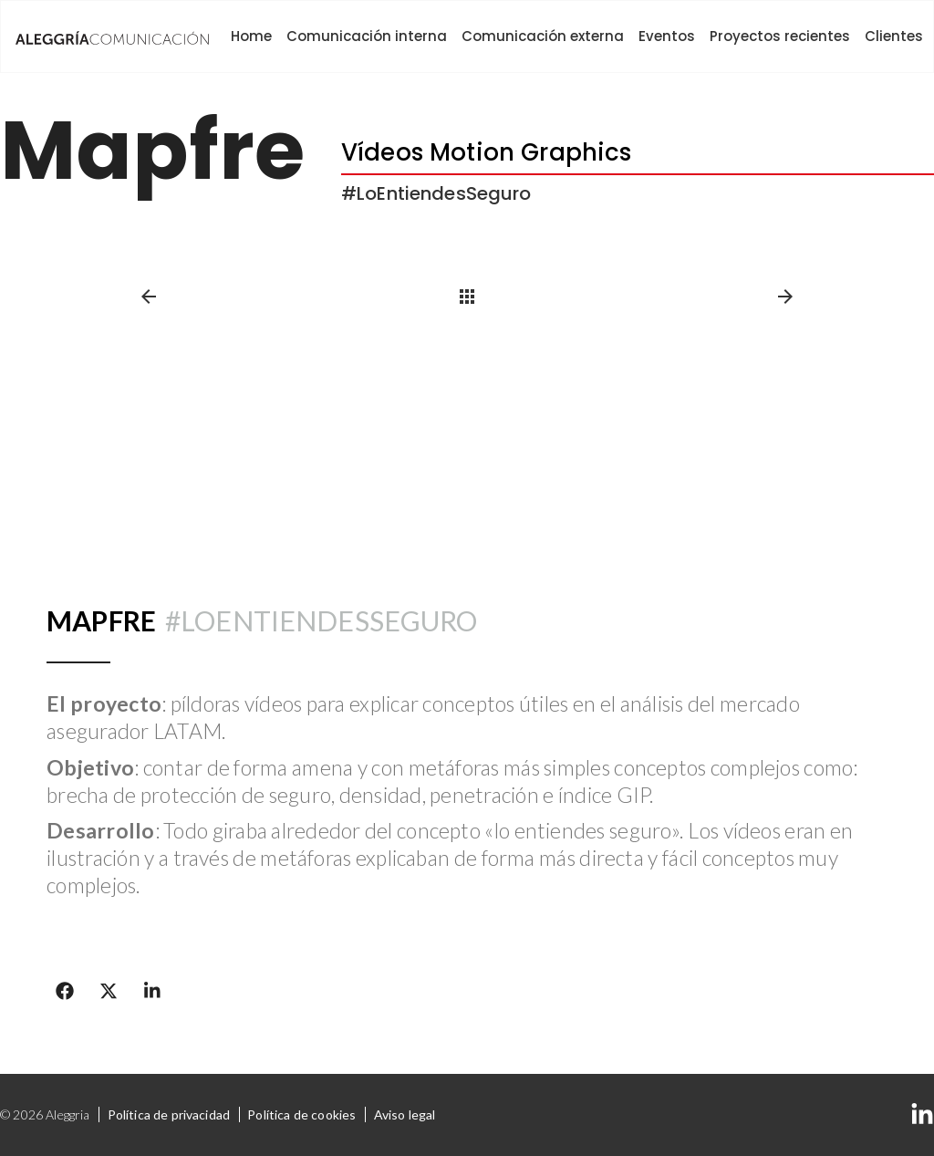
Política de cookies (301, 1114)
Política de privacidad (169, 1114)
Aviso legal (405, 1114)
